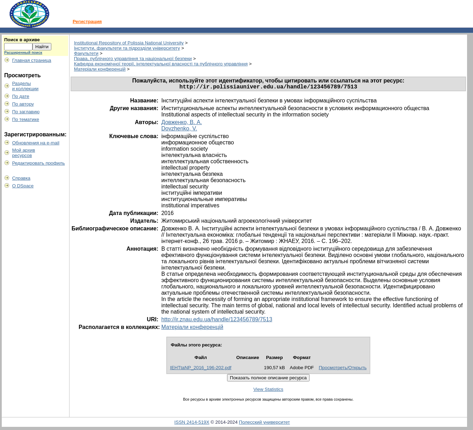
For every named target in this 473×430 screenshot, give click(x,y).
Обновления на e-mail (35, 142)
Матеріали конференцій (100, 69)
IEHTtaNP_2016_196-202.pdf (201, 369)
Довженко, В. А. (181, 124)
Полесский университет (264, 423)
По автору (23, 104)
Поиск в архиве (22, 39)
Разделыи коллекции (25, 86)
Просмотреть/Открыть (343, 369)
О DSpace (23, 185)
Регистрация (87, 21)
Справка (21, 178)
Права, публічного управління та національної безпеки (133, 58)
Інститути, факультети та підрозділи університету (127, 48)
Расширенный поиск (23, 52)
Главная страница (31, 60)
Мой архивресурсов (23, 153)
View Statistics (268, 390)
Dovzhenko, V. (179, 130)
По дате (20, 96)
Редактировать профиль (38, 163)
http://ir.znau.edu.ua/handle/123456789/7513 (216, 321)
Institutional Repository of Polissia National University (129, 42)
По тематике (25, 119)
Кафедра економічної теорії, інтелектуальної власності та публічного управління (161, 63)
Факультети (86, 53)
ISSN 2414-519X (191, 423)
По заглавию (26, 111)
